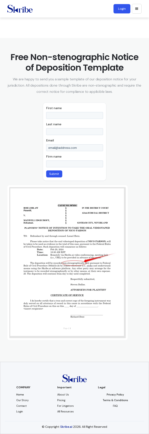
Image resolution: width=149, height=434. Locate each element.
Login (19, 411)
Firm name (54, 156)
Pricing (61, 400)
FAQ (115, 406)
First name (54, 108)
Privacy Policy (115, 394)
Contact (21, 406)
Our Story (22, 400)
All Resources (65, 411)
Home (20, 394)
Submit (54, 174)
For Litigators (65, 406)
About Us (63, 394)
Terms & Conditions (115, 400)
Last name (53, 124)
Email (50, 140)
